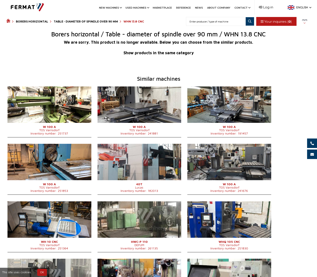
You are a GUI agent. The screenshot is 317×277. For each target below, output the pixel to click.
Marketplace (162, 7)
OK (42, 272)
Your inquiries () (276, 21)
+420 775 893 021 (149, 266)
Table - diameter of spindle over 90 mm (86, 21)
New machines (110, 7)
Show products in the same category (158, 53)
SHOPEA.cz (40, 266)
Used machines (137, 7)
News (199, 7)
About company (218, 7)
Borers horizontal (32, 21)
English (303, 7)
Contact (242, 7)
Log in (266, 7)
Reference (183, 7)
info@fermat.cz (181, 266)
